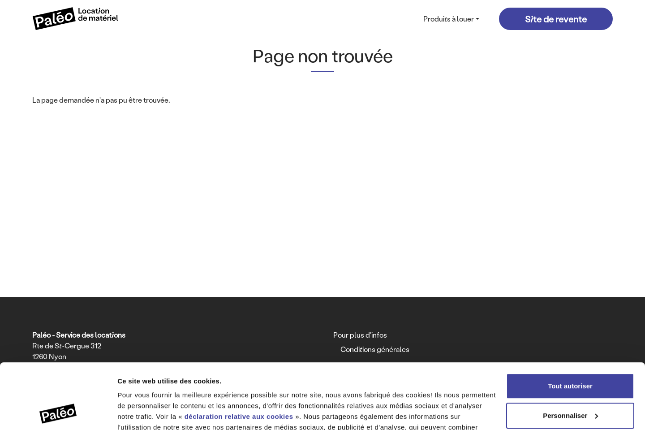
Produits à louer (448, 18)
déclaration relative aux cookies (239, 355)
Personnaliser (570, 354)
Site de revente (556, 18)
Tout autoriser (570, 325)
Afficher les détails (147, 412)
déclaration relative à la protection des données (275, 387)
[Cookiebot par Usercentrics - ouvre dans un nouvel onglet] (58, 412)
